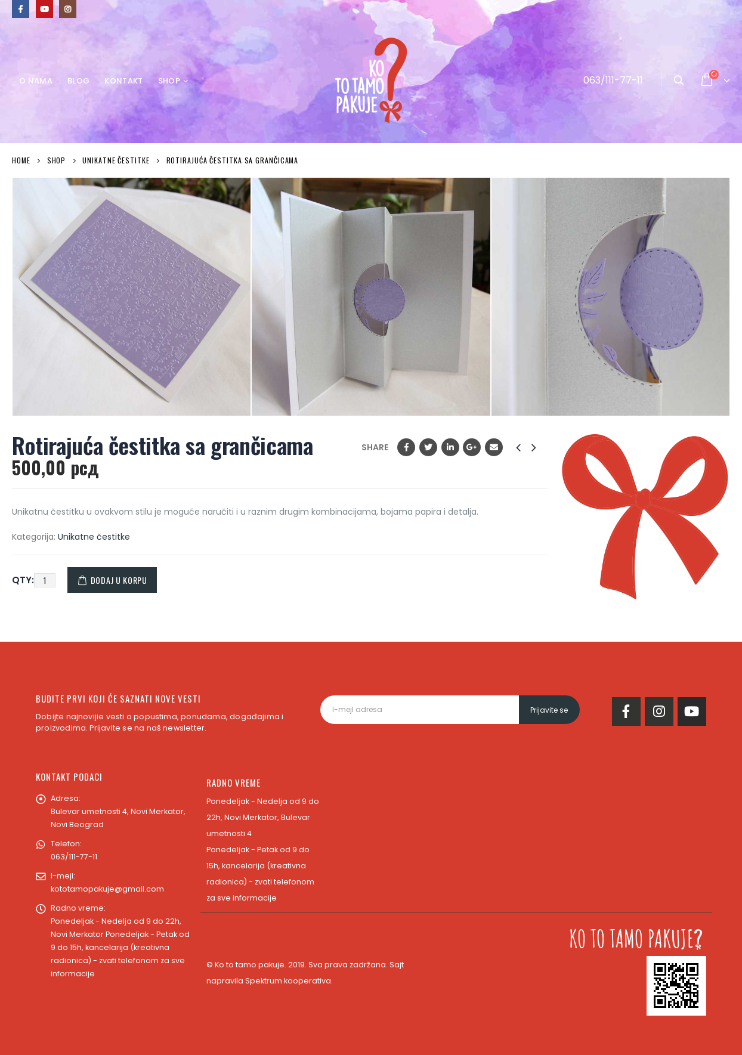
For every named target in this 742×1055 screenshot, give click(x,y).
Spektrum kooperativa (288, 981)
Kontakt (123, 80)
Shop (169, 80)
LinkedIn (450, 447)
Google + (472, 447)
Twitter (428, 447)
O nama (35, 80)
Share (374, 447)
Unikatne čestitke (94, 537)
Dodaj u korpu (119, 580)
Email (494, 447)
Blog (78, 80)
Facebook (406, 447)
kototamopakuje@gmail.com (107, 889)
